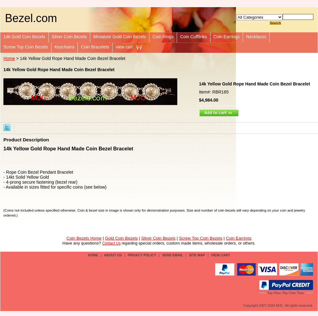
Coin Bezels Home (84, 238)
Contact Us (111, 243)
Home (9, 58)
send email (172, 255)
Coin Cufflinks (193, 36)
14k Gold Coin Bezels (24, 36)
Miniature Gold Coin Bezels (119, 36)
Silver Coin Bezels (69, 36)
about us (113, 255)
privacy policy (142, 255)
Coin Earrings (227, 36)
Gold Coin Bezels (121, 238)
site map (197, 255)
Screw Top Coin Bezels (25, 46)
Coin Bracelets (95, 46)
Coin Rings (163, 36)
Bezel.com (31, 18)
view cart (124, 46)
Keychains (65, 46)
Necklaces (256, 36)
